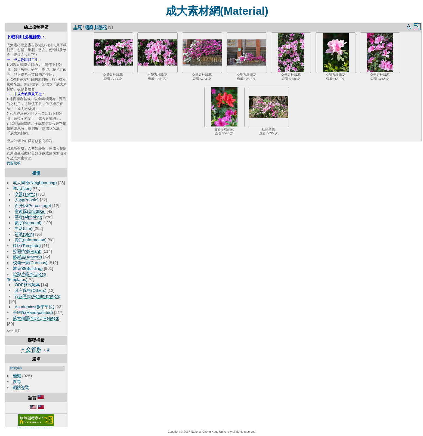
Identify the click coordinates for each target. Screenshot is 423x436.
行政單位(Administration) (37, 296)
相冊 (36, 173)
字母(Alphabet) (28, 217)
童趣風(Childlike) (30, 211)
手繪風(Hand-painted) (33, 312)
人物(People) (27, 199)
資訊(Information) (31, 239)
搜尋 (17, 381)
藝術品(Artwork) (27, 257)
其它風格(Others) (30, 290)
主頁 (77, 27)
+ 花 (47, 350)
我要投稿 (14, 163)
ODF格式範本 (27, 284)
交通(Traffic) (26, 194)
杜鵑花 (100, 27)
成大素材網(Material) (217, 11)
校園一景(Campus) (30, 262)
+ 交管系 (31, 349)
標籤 (17, 375)
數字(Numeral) (28, 222)
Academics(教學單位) (34, 306)
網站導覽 (21, 387)
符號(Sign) (24, 234)
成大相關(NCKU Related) (36, 318)
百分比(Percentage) (33, 205)
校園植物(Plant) (27, 251)
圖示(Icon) (22, 188)
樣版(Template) (27, 245)
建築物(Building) (28, 268)
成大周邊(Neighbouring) (35, 182)
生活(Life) (23, 228)
